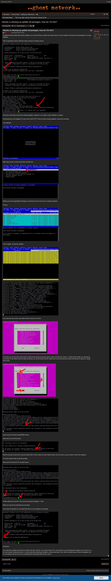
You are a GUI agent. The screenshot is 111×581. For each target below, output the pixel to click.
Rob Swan (96, 30)
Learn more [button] (56, 578)
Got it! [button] (101, 578)
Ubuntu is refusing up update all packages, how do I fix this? (29, 22)
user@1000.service (23, 435)
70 (98, 33)
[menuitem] (9, 2)
